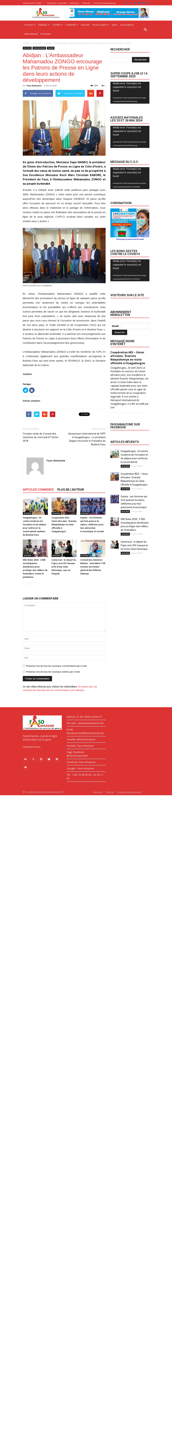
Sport (114, 24)
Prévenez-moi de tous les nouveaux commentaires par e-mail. (56, 666)
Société (58, 24)
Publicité (86, 3)
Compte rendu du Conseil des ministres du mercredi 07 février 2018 (41, 437)
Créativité (72, 24)
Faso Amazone (34, 85)
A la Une (29, 24)
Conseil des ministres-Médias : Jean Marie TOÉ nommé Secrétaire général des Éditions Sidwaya (92, 567)
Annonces (74, 3)
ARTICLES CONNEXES (38, 489)
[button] (145, 30)
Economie (46, 33)
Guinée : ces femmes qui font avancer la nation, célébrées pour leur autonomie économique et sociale (92, 524)
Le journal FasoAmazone (104, 3)
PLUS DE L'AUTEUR (70, 489)
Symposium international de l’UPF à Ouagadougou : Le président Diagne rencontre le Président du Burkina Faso (87, 439)
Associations (127, 24)
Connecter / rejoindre (57, 3)
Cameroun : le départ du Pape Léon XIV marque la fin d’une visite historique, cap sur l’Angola (64, 567)
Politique (44, 24)
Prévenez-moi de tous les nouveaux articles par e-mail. (53, 671)
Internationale (39, 48)
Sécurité (85, 24)
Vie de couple (100, 24)
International (31, 33)
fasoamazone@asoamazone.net (41, 750)
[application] (129, 93)
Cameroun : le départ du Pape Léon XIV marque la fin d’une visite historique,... (135, 545)
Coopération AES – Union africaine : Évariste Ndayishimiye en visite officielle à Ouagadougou (64, 524)
